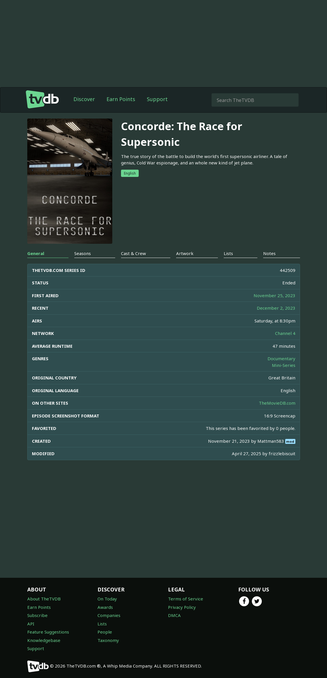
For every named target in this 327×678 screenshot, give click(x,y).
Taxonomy (108, 640)
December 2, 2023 (276, 308)
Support (157, 99)
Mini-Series (283, 365)
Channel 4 (285, 333)
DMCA (174, 615)
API (30, 624)
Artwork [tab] (185, 253)
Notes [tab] (269, 253)
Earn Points (120, 99)
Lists (102, 624)
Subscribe (37, 615)
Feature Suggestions (48, 632)
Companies (108, 615)
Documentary (281, 358)
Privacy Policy (182, 607)
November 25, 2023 (274, 295)
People (104, 632)
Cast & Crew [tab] (133, 253)
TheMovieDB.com (277, 403)
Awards (105, 607)
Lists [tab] (228, 253)
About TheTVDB (44, 599)
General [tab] (35, 253)
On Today (107, 599)
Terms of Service (185, 599)
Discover (84, 99)
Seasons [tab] (82, 253)
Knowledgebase (43, 640)
